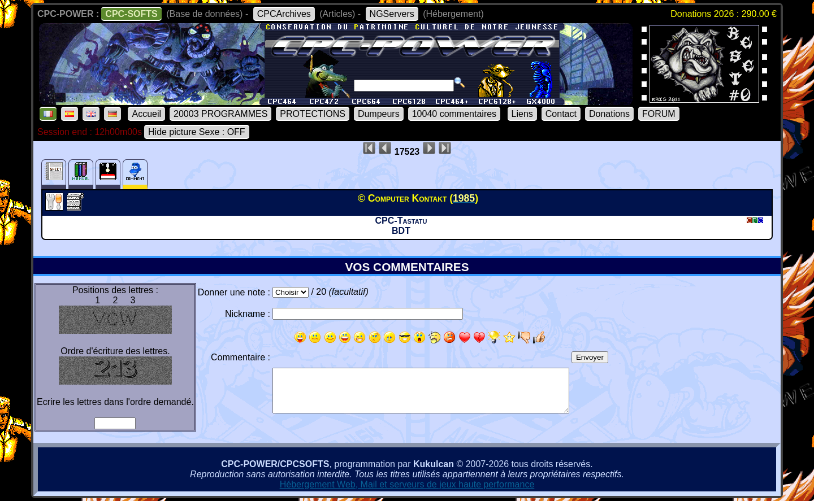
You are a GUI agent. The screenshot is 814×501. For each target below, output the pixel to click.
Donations (609, 114)
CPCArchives (284, 14)
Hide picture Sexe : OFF (196, 132)
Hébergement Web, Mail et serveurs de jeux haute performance (407, 484)
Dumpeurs (379, 114)
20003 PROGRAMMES (220, 114)
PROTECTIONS (312, 114)
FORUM (659, 114)
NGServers (392, 14)
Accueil (146, 114)
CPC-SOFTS (131, 14)
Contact (561, 114)
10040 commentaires (454, 114)
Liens (522, 114)
